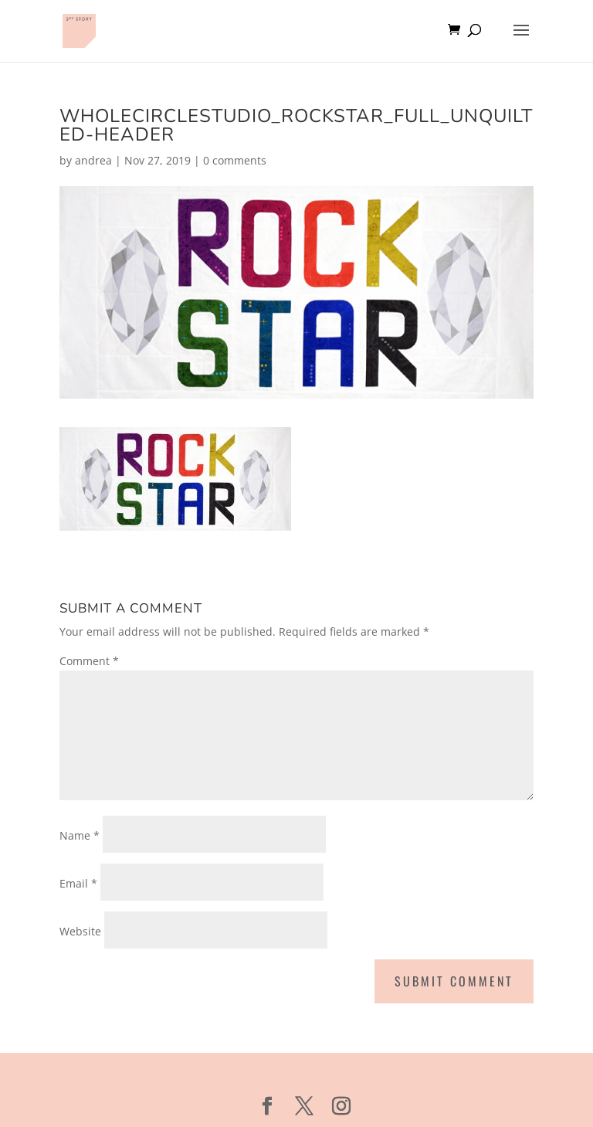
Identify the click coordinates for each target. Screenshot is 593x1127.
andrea (93, 160)
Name (79, 835)
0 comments (234, 160)
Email (78, 883)
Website (80, 931)
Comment (89, 660)
